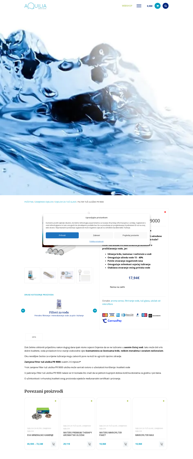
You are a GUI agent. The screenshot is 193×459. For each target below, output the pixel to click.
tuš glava (144, 299)
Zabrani (96, 235)
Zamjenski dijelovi (44, 201)
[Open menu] (139, 5)
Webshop (127, 5)
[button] (154, 5)
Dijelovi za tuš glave (65, 201)
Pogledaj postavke (131, 235)
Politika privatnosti (97, 241)
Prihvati (62, 235)
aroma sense (117, 299)
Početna (28, 201)
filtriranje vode (132, 299)
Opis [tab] (34, 334)
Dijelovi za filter (34, 425)
